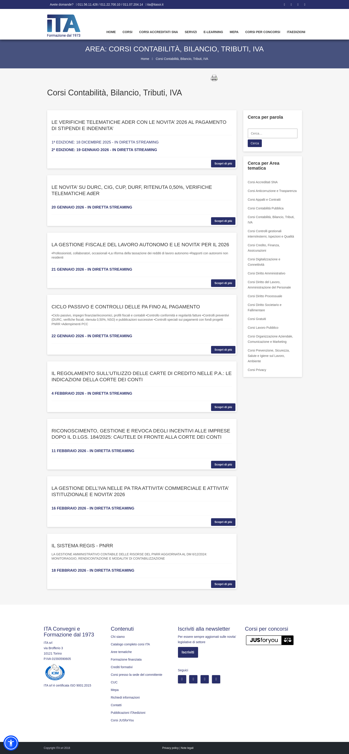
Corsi (127, 32)
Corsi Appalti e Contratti (264, 199)
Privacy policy (170, 748)
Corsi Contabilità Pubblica (265, 208)
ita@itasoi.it (155, 4)
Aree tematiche (121, 652)
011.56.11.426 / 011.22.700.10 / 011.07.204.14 (110, 4)
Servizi (191, 32)
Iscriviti (188, 652)
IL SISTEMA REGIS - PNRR (82, 545)
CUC (114, 682)
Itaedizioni (296, 32)
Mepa (234, 32)
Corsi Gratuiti (257, 319)
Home (111, 32)
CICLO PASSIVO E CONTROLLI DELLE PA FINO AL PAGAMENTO (126, 307)
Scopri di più (223, 163)
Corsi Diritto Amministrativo (266, 273)
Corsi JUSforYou (122, 720)
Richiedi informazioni (125, 697)
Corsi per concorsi (262, 32)
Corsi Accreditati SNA (158, 32)
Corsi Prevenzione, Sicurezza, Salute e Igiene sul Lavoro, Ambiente (269, 356)
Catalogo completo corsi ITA (130, 644)
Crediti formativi (122, 667)
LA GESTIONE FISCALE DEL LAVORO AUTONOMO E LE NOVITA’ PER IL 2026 (140, 244)
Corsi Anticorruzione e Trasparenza (272, 191)
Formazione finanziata (126, 659)
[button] (10, 743)
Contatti (116, 705)
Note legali (187, 748)
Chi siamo (118, 636)
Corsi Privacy (257, 370)
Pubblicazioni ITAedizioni (128, 712)
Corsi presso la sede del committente (136, 674)
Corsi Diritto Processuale (265, 296)
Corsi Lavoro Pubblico (263, 327)
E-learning (213, 32)
